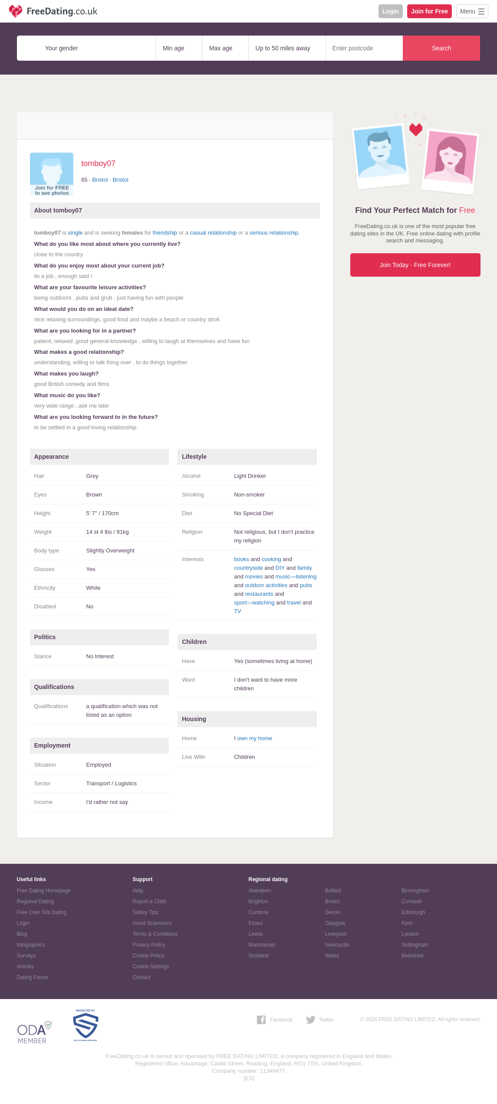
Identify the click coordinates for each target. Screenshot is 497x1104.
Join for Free (429, 11)
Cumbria (258, 912)
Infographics (31, 945)
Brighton (258, 901)
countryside (248, 568)
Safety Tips (145, 912)
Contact (142, 977)
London (410, 934)
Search (441, 48)
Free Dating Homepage (44, 891)
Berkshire (413, 956)
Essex (256, 923)
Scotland (259, 956)
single (75, 232)
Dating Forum (33, 977)
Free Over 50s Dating (42, 912)
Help (138, 891)
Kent (407, 923)
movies (254, 576)
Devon (332, 912)
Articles (25, 967)
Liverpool (335, 934)
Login (390, 11)
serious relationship (274, 232)
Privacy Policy (149, 945)
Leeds (256, 934)
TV (237, 611)
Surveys (26, 956)
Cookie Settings (151, 967)
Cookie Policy (149, 956)
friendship (165, 232)
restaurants (259, 594)
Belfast (333, 891)
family (304, 568)
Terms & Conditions (155, 934)
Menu (467, 11)
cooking (271, 559)
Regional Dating (35, 901)
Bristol (100, 179)
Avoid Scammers (152, 923)
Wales (332, 956)
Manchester (262, 945)
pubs (306, 585)
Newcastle (337, 945)
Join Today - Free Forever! (415, 264)
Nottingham (415, 945)
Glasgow (335, 923)
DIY (280, 568)
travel (294, 602)
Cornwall (412, 901)
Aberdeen (260, 891)
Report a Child (149, 901)
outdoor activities (266, 585)
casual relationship (213, 232)
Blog (22, 934)
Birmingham (415, 891)
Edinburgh (413, 912)
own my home (254, 738)
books (241, 559)
